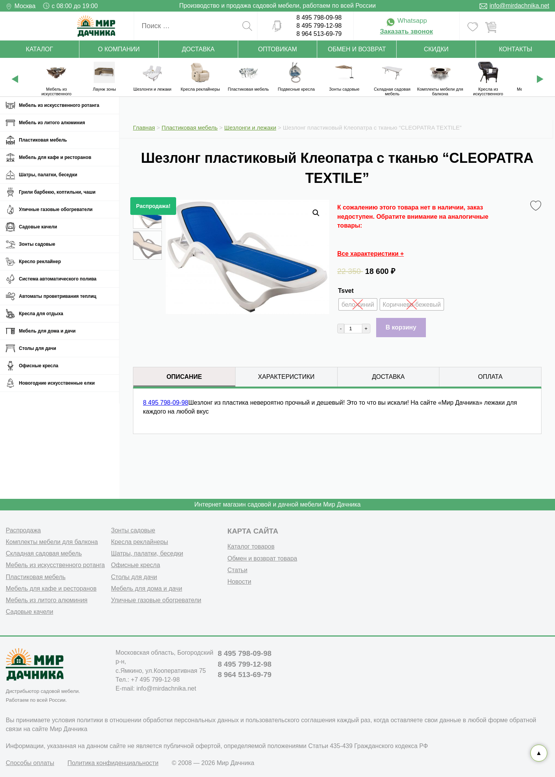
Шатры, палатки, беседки (48, 174)
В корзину (401, 327)
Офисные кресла (38, 365)
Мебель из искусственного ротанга (59, 105)
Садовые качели (38, 227)
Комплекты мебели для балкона (52, 542)
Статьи (237, 570)
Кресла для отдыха (41, 313)
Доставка (198, 49)
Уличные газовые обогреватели (55, 209)
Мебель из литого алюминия (52, 122)
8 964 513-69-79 (318, 33)
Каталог (39, 49)
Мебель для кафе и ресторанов (55, 157)
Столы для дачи (37, 348)
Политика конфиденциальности (112, 763)
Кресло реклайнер (40, 261)
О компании (119, 49)
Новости (239, 581)
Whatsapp (406, 20)
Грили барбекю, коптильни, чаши (57, 192)
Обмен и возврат (357, 49)
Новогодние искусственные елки (57, 383)
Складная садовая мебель (44, 553)
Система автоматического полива (57, 279)
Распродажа (23, 530)
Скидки (436, 49)
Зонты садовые (37, 244)
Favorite (537, 206)
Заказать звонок (406, 31)
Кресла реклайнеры (139, 542)
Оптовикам (277, 49)
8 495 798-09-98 (318, 17)
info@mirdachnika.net (519, 5)
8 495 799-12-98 (318, 25)
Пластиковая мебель (43, 140)
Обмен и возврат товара (262, 558)
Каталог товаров (250, 546)
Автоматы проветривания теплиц (57, 296)
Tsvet (346, 290)
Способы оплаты (30, 763)
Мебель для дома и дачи (47, 331)
